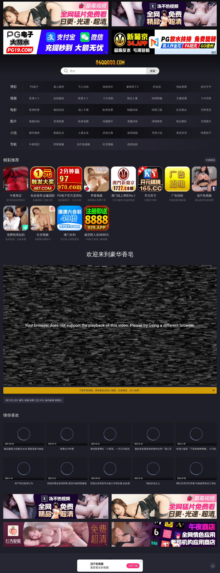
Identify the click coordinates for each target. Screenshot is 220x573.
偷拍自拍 (59, 110)
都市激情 (34, 133)
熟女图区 (181, 121)
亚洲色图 (59, 121)
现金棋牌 (181, 87)
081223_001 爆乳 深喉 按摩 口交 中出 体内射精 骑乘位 (34, 400)
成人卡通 (83, 110)
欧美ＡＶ (83, 98)
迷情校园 (132, 133)
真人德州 (59, 87)
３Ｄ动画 (108, 98)
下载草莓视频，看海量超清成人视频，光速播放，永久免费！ (147, 390)
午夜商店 (34, 144)
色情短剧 (132, 144)
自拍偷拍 (59, 98)
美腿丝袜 (132, 121)
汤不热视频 (83, 144)
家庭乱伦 (59, 133)
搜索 (152, 71)
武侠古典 (108, 133)
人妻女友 (83, 133)
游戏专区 (108, 87)
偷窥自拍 (34, 121)
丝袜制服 (157, 98)
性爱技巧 (206, 133)
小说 (13, 132)
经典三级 (157, 110)
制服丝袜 (132, 110)
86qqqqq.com (110, 62)
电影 (13, 109)
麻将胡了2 (132, 87)
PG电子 (34, 87)
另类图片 (206, 121)
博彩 (13, 86)
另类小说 (157, 133)
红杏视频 (108, 144)
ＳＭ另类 (206, 98)
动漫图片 (108, 121)
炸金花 (157, 87)
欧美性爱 (108, 110)
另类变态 (206, 110)
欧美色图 (83, 121)
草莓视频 (59, 144)
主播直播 (181, 98)
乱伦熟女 (181, 110)
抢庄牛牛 (206, 87)
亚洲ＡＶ (34, 98)
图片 (13, 121)
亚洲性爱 (34, 110)
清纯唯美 (157, 121)
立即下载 (133, 565)
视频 (13, 98)
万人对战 (83, 87)
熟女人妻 (132, 98)
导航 (13, 144)
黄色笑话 (181, 133)
